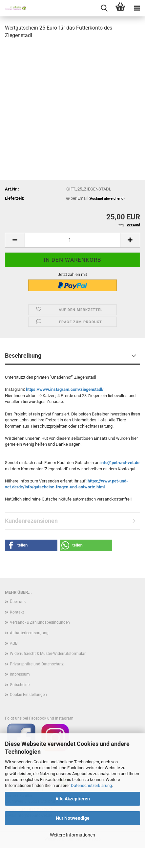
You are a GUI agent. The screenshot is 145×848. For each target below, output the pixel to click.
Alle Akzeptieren (72, 798)
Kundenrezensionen (31, 520)
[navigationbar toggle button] (137, 8)
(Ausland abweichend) (107, 198)
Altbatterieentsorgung (29, 633)
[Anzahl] (72, 240)
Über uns (18, 601)
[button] (15, 240)
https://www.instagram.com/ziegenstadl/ (65, 389)
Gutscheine (20, 684)
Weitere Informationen (72, 834)
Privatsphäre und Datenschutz (37, 664)
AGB (13, 643)
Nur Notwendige (73, 818)
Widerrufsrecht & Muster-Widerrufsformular (48, 653)
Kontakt (17, 612)
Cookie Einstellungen (28, 694)
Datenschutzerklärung (91, 785)
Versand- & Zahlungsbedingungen (40, 622)
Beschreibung (23, 355)
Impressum (20, 674)
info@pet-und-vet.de (119, 462)
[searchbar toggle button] (104, 8)
